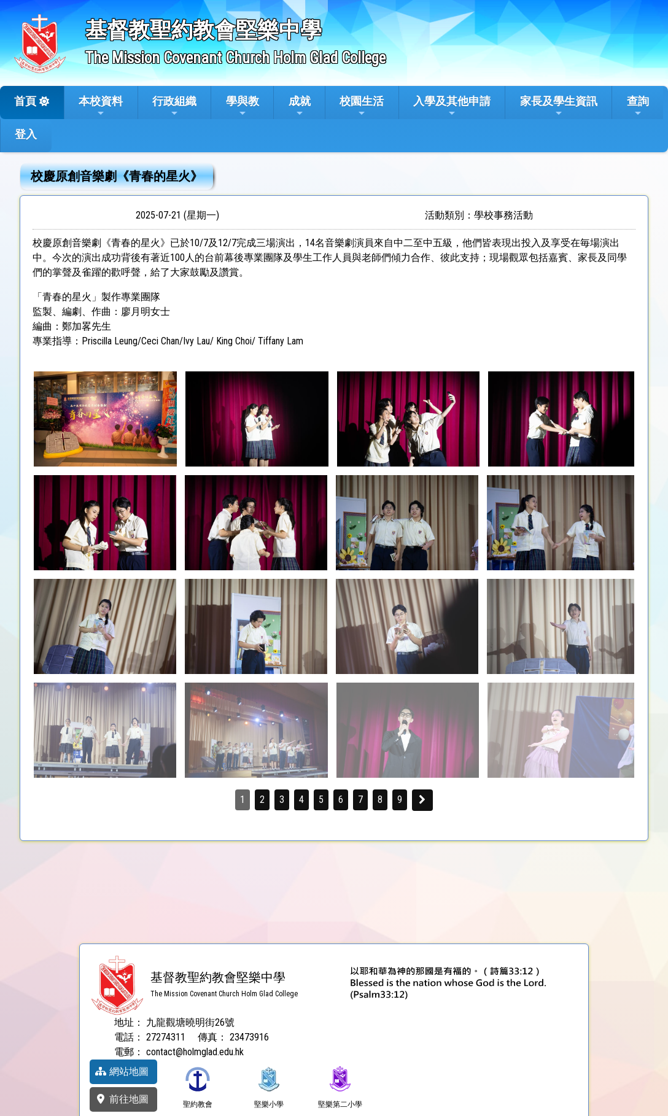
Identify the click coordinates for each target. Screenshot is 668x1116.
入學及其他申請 (452, 106)
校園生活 (362, 106)
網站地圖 (122, 1071)
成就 (300, 106)
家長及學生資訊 (558, 106)
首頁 (25, 101)
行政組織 (174, 106)
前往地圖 (122, 1099)
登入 (26, 134)
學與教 (242, 106)
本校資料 (101, 106)
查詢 (638, 106)
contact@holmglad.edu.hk (195, 1052)
